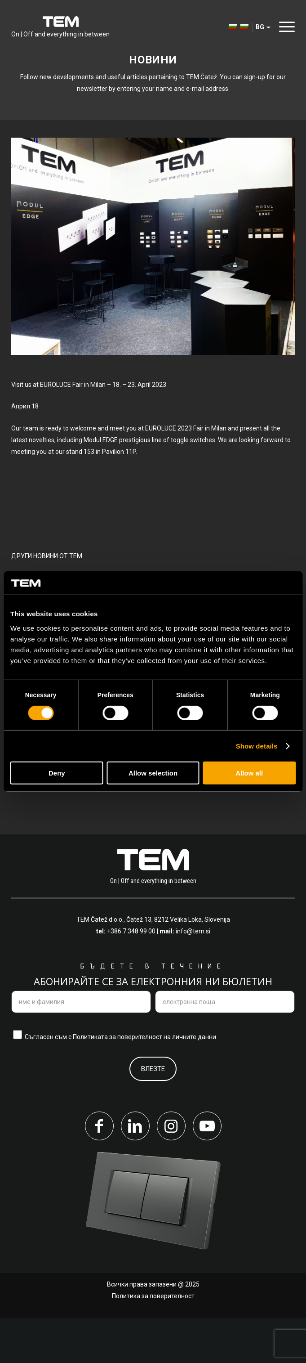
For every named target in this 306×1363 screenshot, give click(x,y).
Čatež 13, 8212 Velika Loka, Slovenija (178, 964)
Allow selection (153, 773)
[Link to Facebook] (99, 1171)
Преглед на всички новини (77, 815)
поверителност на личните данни (166, 1081)
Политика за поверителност (153, 1341)
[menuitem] (228, 27)
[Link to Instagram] (171, 1171)
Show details (257, 746)
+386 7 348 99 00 (131, 976)
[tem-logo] (60, 27)
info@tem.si (193, 976)
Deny (57, 773)
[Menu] (285, 26)
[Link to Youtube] (207, 1171)
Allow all (249, 773)
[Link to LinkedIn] (135, 1171)
